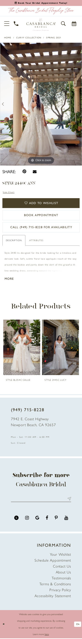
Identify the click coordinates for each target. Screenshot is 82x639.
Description (14, 240)
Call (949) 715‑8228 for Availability (41, 228)
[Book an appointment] (41, 3)
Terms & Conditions (55, 584)
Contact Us (62, 567)
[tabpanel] (41, 104)
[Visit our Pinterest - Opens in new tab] (56, 518)
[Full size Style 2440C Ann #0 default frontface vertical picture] (41, 104)
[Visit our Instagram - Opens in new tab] (27, 518)
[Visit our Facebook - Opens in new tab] (47, 518)
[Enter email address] (41, 499)
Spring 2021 (53, 37)
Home (7, 37)
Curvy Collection (28, 37)
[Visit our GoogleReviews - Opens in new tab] (37, 518)
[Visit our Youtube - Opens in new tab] (66, 518)
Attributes (36, 240)
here (47, 634)
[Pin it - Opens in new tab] (24, 171)
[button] (7, 23)
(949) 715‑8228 (27, 410)
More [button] (9, 279)
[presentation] (21, 348)
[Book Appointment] (74, 23)
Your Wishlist (60, 555)
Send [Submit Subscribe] (68, 499)
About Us (63, 573)
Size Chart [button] (8, 192)
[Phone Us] (16, 23)
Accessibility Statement (53, 596)
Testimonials (61, 579)
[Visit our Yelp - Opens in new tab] (16, 518)
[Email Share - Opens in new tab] (35, 171)
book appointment (41, 215)
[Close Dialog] (4, 625)
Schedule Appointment (53, 561)
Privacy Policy (60, 590)
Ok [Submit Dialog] (78, 624)
